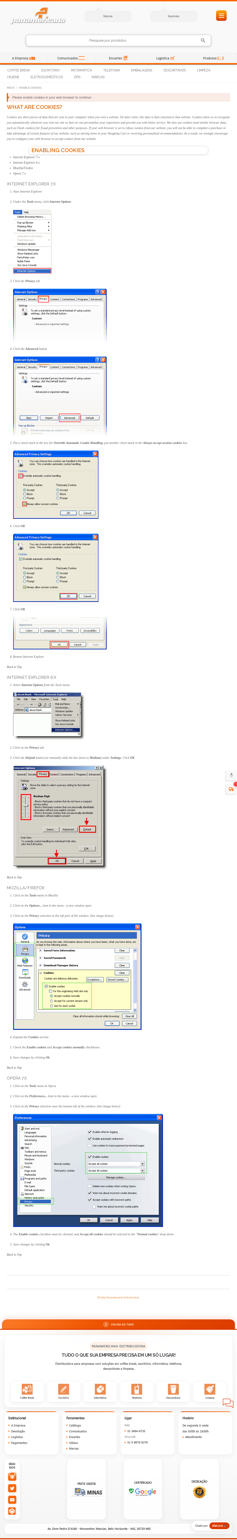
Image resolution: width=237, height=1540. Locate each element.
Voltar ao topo (118, 1325)
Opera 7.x (19, 173)
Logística (163, 58)
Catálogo (75, 1426)
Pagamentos (19, 1443)
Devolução (18, 1432)
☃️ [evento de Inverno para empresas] (231, 775)
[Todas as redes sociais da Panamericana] (12, 1512)
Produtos (210, 58)
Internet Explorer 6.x (26, 162)
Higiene (13, 77)
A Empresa (20, 58)
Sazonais (173, 16)
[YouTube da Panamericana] (12, 1500)
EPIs (77, 77)
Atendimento (193, 1437)
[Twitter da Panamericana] (12, 1489)
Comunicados (68, 58)
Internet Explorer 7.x (26, 157)
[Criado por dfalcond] (209, 1526)
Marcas (108, 16)
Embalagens (141, 70)
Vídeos (73, 1443)
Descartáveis (174, 70)
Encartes (116, 58)
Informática (81, 70)
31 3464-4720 (136, 1432)
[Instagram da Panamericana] (12, 1477)
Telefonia (111, 70)
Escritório (50, 70)
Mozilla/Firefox (23, 168)
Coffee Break (18, 70)
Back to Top (14, 667)
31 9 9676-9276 (137, 1443)
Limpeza (203, 70)
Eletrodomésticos (47, 77)
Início (10, 87)
